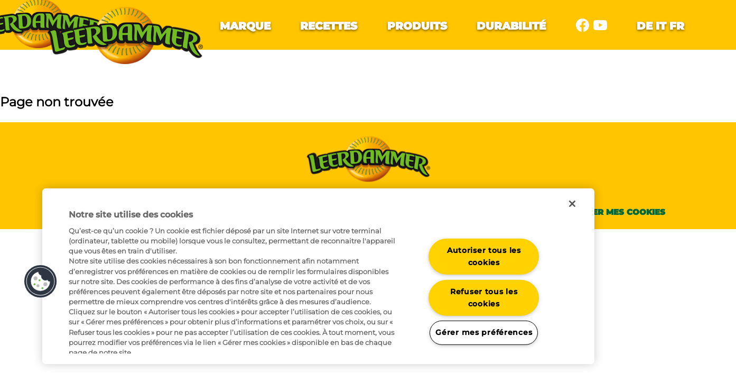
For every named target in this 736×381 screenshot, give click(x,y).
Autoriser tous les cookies (484, 256)
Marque (245, 26)
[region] (318, 276)
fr (676, 26)
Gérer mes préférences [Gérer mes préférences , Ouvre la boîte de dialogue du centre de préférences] (483, 332)
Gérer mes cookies (620, 212)
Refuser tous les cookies (484, 298)
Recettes (328, 26)
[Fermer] (572, 203)
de (645, 26)
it (661, 26)
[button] (41, 281)
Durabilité (511, 26)
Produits (417, 26)
